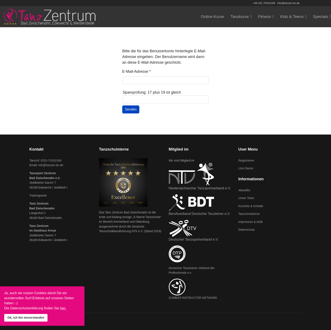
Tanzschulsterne (249, 214)
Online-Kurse (212, 16)
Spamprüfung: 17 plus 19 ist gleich (152, 92)
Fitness (264, 16)
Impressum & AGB (250, 222)
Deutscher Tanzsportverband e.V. (193, 239)
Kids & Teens (292, 16)
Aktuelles (244, 190)
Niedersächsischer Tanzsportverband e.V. (200, 188)
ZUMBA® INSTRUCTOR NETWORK (193, 297)
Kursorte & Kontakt (250, 206)
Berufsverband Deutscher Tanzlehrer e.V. (199, 214)
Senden (131, 109)
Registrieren (246, 160)
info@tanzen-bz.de (288, 3)
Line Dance (245, 168)
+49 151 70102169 (264, 3)
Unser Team (246, 198)
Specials (320, 16)
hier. (63, 308)
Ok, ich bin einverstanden (25, 317)
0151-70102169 (51, 160)
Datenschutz (246, 229)
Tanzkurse (240, 16)
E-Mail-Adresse (136, 71)
